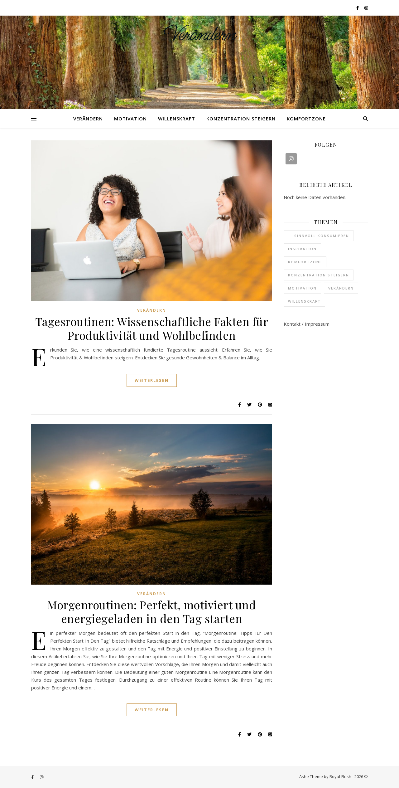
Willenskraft (176, 118)
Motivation (130, 118)
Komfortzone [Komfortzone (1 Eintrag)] (305, 262)
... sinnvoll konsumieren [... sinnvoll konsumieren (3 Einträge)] (318, 235)
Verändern (199, 34)
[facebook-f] (358, 8)
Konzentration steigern (241, 118)
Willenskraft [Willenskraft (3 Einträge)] (304, 301)
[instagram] (366, 8)
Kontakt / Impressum (306, 324)
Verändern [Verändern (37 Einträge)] (341, 288)
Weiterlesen (152, 380)
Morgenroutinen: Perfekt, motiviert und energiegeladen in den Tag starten (151, 611)
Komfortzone (306, 118)
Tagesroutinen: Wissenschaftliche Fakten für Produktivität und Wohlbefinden (151, 328)
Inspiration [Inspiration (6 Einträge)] (302, 248)
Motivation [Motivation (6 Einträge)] (302, 288)
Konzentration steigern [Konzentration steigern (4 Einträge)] (318, 275)
